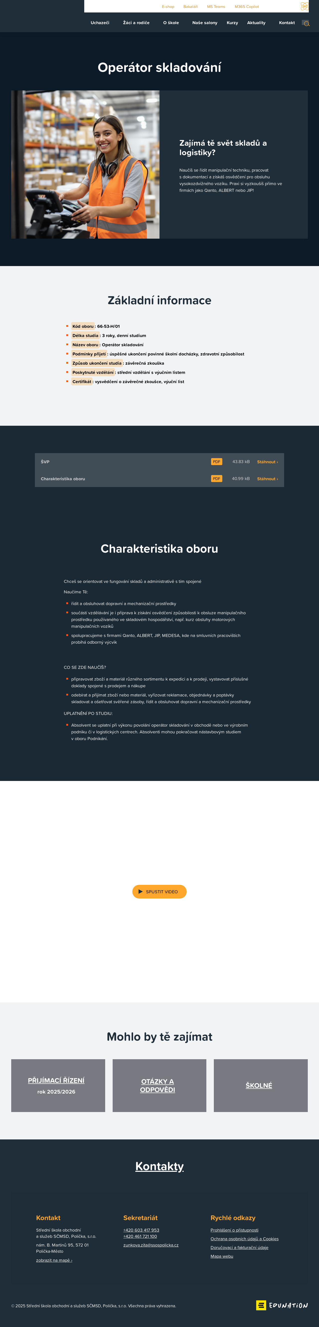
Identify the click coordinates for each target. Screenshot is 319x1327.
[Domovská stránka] (36, 17)
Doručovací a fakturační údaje (239, 1248)
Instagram (291, 6)
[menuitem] (112, 24)
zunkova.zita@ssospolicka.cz (151, 1246)
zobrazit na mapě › (54, 1260)
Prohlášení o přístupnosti (234, 1230)
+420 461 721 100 (140, 1237)
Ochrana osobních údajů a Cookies (245, 1239)
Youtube (268, 6)
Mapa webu (222, 1257)
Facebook (280, 6)
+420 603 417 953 (141, 1230)
